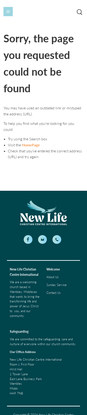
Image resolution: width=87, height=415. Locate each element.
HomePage (31, 145)
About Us (52, 277)
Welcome (53, 269)
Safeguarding (19, 331)
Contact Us (53, 293)
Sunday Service (56, 285)
